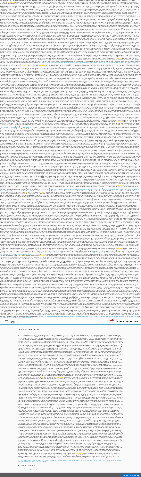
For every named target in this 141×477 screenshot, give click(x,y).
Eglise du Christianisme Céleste (127, 321)
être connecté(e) (28, 469)
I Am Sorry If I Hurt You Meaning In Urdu (108, 62)
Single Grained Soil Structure (54, 62)
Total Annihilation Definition (67, 62)
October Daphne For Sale (133, 62)
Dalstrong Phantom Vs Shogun (90, 62)
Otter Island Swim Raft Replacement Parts (10, 64)
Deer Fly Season (79, 62)
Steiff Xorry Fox (42, 62)
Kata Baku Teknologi (26, 64)
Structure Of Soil (122, 62)
